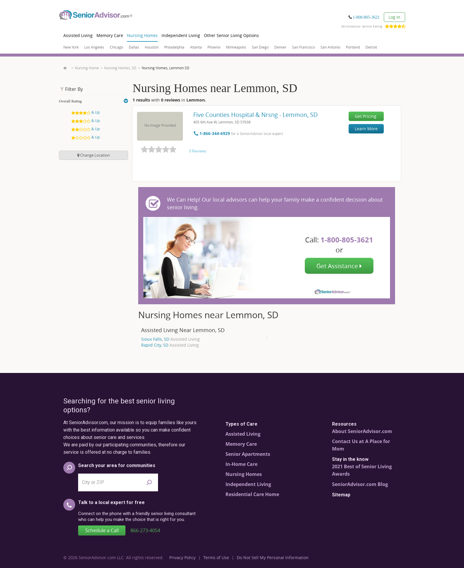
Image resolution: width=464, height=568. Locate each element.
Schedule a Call (102, 530)
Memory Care (109, 35)
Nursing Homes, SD (120, 67)
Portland (353, 47)
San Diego (260, 47)
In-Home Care (241, 464)
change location (93, 155)
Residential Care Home (252, 494)
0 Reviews (197, 151)
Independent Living (181, 35)
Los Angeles (94, 47)
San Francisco (303, 47)
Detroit (371, 47)
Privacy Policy (182, 557)
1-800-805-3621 (366, 17)
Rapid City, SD (170, 345)
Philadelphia (174, 47)
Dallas (134, 47)
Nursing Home (87, 67)
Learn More (366, 128)
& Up (86, 112)
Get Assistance (339, 266)
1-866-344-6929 (212, 133)
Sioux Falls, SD (170, 339)
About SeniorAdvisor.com (362, 431)
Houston (152, 47)
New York (71, 47)
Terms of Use (216, 557)
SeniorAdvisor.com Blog (360, 484)
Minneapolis (236, 47)
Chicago (116, 47)
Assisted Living (78, 35)
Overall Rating (93, 101)
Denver (280, 47)
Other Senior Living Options (231, 35)
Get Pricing (365, 116)
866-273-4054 (145, 530)
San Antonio (330, 47)
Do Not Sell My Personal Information (273, 557)
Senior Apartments (247, 454)
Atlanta (196, 47)
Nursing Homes (142, 35)
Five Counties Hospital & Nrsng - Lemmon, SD (255, 115)
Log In (394, 17)
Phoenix (213, 47)
